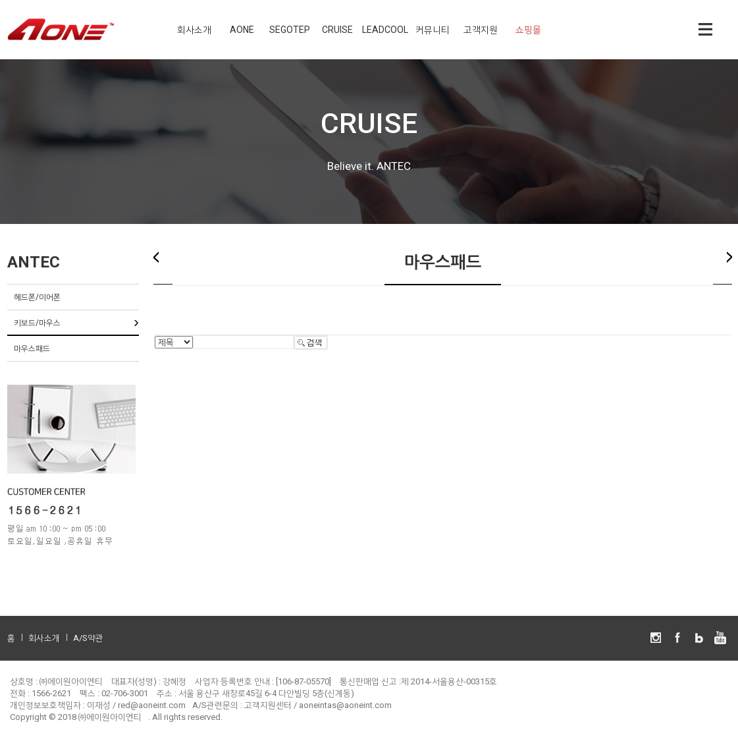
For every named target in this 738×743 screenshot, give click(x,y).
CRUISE (337, 29)
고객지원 (480, 29)
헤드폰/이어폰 (37, 297)
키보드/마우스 (37, 322)
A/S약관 (88, 638)
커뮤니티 (432, 29)
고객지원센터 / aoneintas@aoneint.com (318, 705)
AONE (242, 29)
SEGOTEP (289, 29)
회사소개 (194, 29)
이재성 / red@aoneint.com (136, 705)
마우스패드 (32, 348)
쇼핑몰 (528, 29)
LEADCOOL (385, 29)
